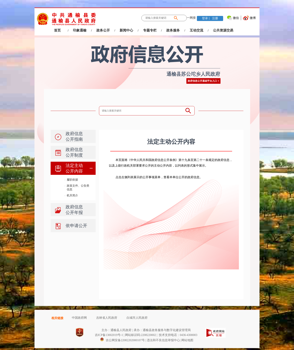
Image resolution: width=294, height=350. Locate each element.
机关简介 (72, 195)
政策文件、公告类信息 (78, 187)
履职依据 (72, 179)
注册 (214, 18)
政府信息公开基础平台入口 (202, 80)
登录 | (206, 18)
